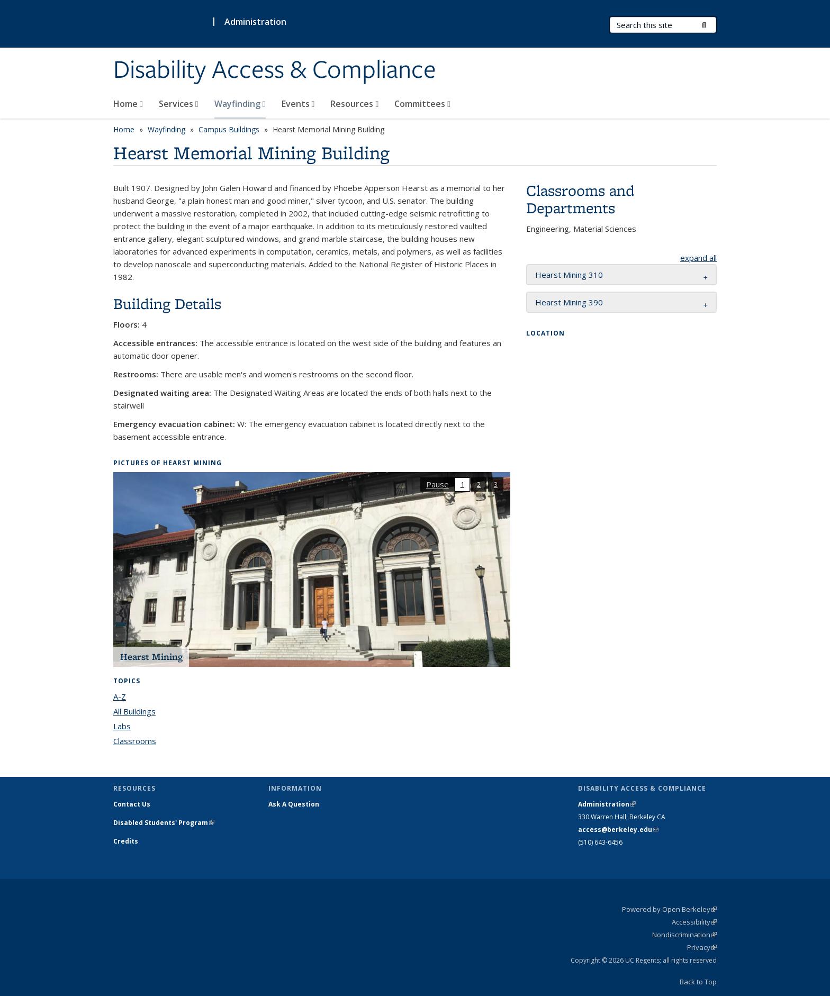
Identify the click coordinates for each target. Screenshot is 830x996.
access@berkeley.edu (618, 829)
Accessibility (694, 922)
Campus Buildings (229, 129)
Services (179, 104)
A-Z (119, 696)
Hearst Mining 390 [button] (569, 302)
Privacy (702, 947)
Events (298, 104)
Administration (255, 22)
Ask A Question (293, 804)
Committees (422, 104)
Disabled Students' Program (163, 822)
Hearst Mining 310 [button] (569, 274)
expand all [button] (698, 257)
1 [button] (462, 484)
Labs (122, 726)
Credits (125, 841)
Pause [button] (437, 484)
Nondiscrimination (684, 934)
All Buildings (134, 711)
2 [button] (479, 484)
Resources (354, 104)
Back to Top (698, 981)
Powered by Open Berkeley (669, 909)
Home (128, 104)
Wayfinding (240, 104)
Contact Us (131, 804)
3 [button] (496, 484)
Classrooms (134, 741)
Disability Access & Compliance (274, 70)
